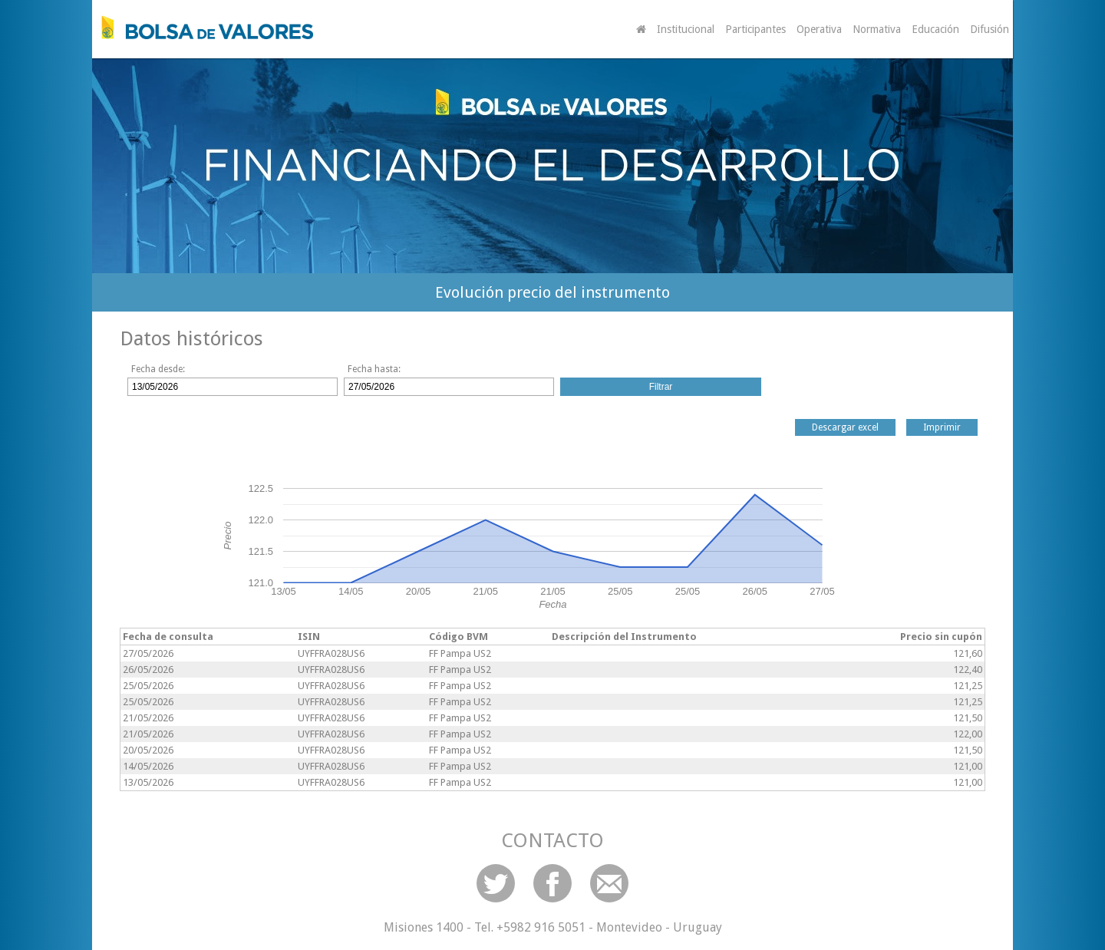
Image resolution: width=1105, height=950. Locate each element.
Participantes (755, 29)
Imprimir (942, 427)
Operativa (819, 29)
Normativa (877, 29)
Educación (935, 29)
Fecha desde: (158, 369)
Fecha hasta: (374, 369)
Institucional (685, 29)
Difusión (989, 29)
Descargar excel (845, 427)
